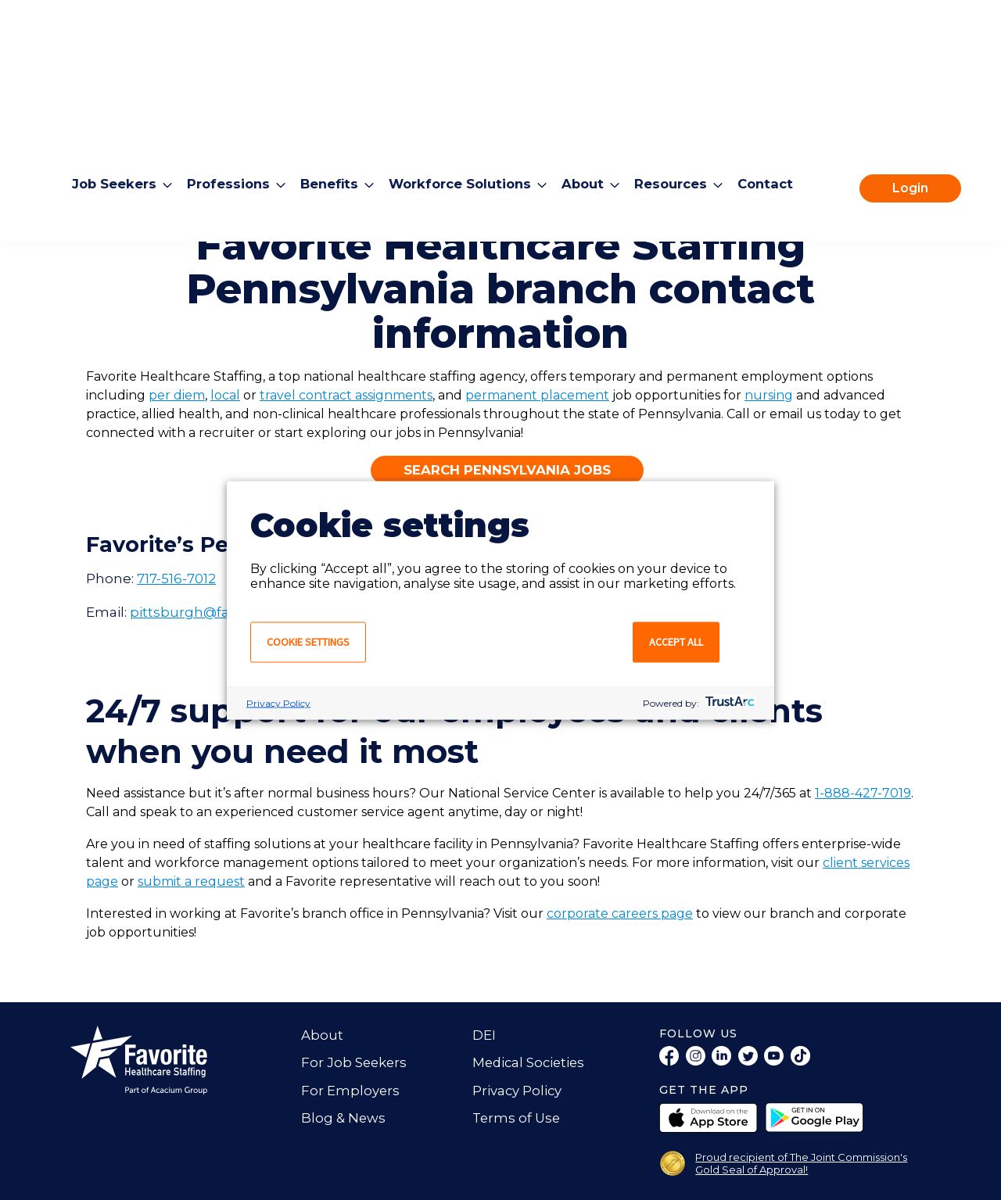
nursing (768, 395)
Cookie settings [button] (308, 641)
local (225, 395)
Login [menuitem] (910, 123)
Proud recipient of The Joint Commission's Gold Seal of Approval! (801, 1163)
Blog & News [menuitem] (343, 1118)
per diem (177, 395)
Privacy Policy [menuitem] (517, 1090)
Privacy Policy (278, 702)
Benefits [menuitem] (334, 119)
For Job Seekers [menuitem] (355, 1062)
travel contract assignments (346, 395)
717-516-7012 (176, 578)
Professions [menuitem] (231, 119)
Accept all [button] (676, 641)
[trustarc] (728, 702)
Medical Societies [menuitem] (530, 1062)
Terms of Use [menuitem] (517, 1118)
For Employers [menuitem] (350, 1090)
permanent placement (537, 395)
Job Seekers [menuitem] (115, 119)
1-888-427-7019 (863, 793)
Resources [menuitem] (685, 119)
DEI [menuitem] (484, 1035)
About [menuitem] (595, 119)
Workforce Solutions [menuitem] (469, 119)
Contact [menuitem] (781, 119)
